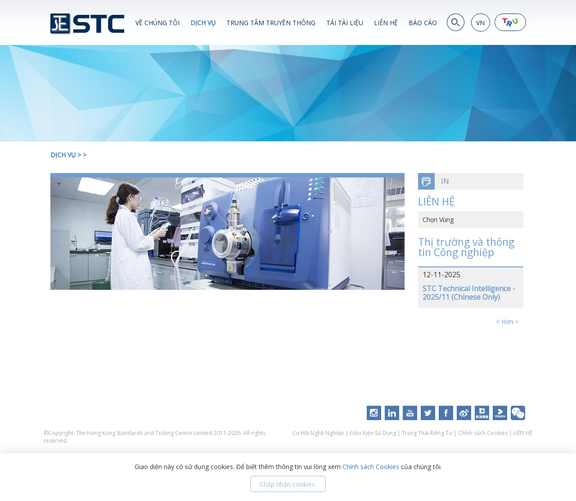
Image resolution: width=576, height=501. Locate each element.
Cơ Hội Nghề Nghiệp (318, 433)
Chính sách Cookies (483, 433)
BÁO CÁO (423, 22)
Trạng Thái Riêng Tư (427, 433)
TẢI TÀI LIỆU (344, 22)
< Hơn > (507, 321)
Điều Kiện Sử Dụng (373, 433)
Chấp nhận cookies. (288, 484)
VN (480, 22)
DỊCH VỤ (203, 22)
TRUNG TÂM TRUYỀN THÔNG (270, 22)
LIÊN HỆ (386, 22)
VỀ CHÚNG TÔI (157, 22)
